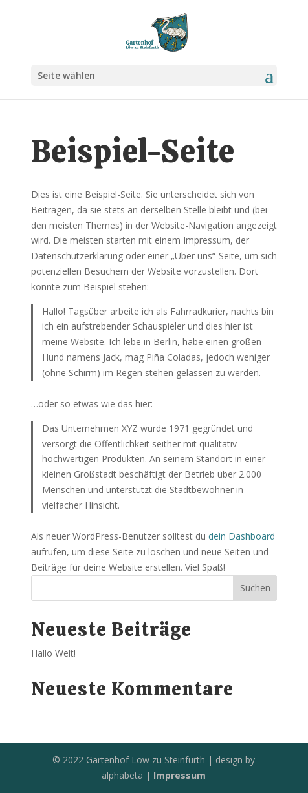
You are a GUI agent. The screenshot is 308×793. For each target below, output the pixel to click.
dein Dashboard (241, 536)
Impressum (179, 775)
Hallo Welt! (53, 653)
